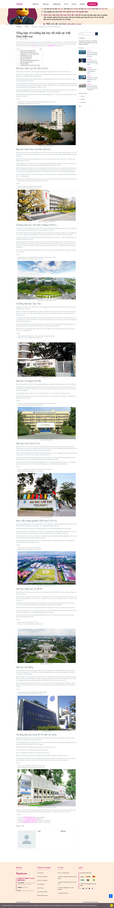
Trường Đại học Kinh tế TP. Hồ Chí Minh (30, 65)
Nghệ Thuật (83, 102)
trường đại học (51, 45)
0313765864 (25, 887)
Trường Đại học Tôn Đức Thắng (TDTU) (29, 54)
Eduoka (34, 45)
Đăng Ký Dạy (56, 4)
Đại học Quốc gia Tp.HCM (26, 62)
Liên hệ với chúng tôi (42, 880)
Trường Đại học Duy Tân (26, 55)
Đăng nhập (92, 4)
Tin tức (26, 27)
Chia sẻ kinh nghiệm (42, 877)
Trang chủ (19, 27)
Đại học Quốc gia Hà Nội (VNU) (27, 51)
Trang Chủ (35, 4)
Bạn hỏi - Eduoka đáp (63, 873)
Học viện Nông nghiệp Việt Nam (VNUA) (29, 60)
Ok (111, 905)
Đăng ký (82, 4)
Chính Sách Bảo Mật (42, 895)
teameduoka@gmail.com (27, 890)
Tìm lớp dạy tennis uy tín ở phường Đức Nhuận (92, 71)
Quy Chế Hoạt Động (42, 892)
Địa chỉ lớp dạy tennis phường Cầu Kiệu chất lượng (92, 63)
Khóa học (46, 4)
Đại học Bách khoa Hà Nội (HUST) (28, 52)
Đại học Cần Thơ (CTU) (25, 59)
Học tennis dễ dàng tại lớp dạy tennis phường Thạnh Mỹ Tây (92, 88)
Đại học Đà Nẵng (24, 64)
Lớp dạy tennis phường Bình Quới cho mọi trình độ (92, 79)
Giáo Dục (83, 96)
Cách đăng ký (40, 884)
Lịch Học (74, 4)
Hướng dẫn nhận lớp (63, 893)
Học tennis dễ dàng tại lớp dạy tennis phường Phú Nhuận (92, 54)
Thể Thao (89, 51)
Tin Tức (66, 4)
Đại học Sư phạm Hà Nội (26, 57)
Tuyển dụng (40, 888)
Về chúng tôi (40, 873)
